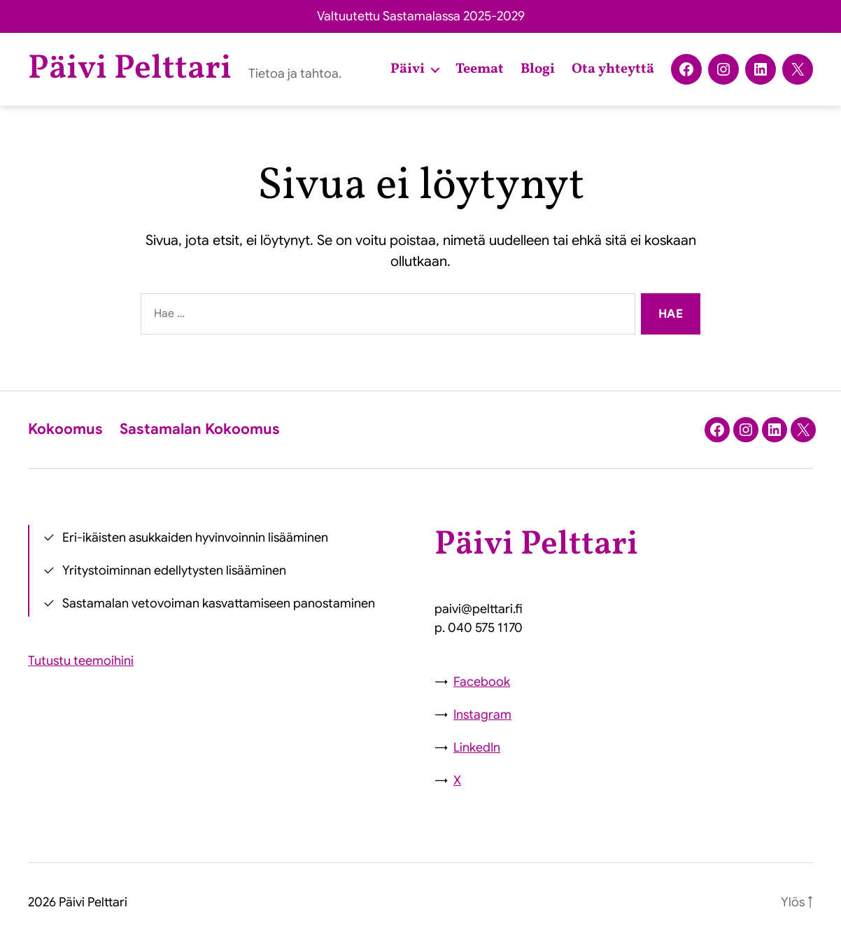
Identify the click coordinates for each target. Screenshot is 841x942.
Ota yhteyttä (613, 69)
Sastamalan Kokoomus (200, 429)
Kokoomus (65, 429)
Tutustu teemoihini (81, 660)
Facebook (481, 681)
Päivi (407, 69)
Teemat (479, 69)
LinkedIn (476, 747)
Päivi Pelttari (130, 69)
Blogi (538, 69)
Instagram (482, 714)
